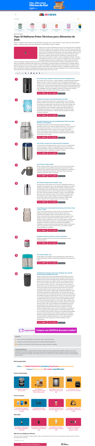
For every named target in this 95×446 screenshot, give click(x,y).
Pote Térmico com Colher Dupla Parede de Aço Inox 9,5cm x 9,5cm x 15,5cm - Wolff (56, 208)
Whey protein (38, 369)
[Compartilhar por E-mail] (42, 73)
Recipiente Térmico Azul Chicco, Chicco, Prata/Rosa (52, 236)
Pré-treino (48, 369)
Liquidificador (58, 369)
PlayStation (54, 366)
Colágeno (29, 369)
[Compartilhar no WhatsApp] (23, 73)
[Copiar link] (45, 73)
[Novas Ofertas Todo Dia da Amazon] (47, 5)
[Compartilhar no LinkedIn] (31, 73)
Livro (19, 366)
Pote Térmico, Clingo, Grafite (45, 164)
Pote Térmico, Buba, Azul (44, 255)
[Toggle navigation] (15, 14)
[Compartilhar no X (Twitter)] (28, 73)
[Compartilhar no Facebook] (25, 73)
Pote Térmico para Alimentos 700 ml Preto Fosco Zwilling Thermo (56, 78)
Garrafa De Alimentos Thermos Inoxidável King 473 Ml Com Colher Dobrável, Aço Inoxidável (56, 122)
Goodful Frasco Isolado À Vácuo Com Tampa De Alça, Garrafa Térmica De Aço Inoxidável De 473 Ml (54, 273)
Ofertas (42, 93)
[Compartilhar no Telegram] (34, 73)
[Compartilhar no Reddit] (39, 73)
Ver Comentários (61, 93)
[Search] (44, 19)
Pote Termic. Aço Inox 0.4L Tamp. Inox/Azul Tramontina (53, 143)
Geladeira (45, 366)
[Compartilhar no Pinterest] (37, 73)
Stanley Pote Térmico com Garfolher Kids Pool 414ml (52, 99)
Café (23, 366)
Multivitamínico (33, 366)
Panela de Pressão (66, 366)
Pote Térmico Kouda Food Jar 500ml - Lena (49, 182)
